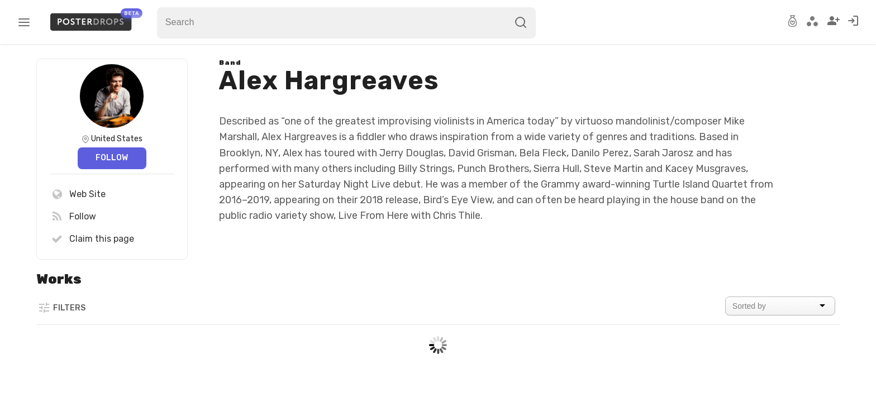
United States (116, 138)
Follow (112, 157)
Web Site (78, 194)
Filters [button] (61, 307)
